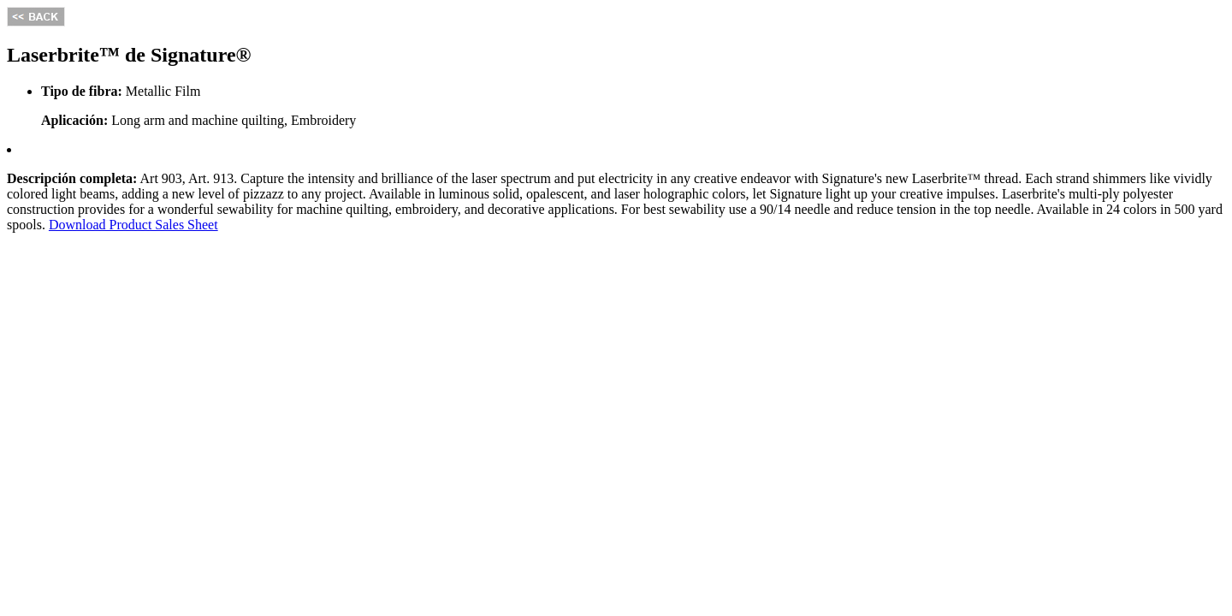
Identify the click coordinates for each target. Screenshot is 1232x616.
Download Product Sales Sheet (133, 224)
